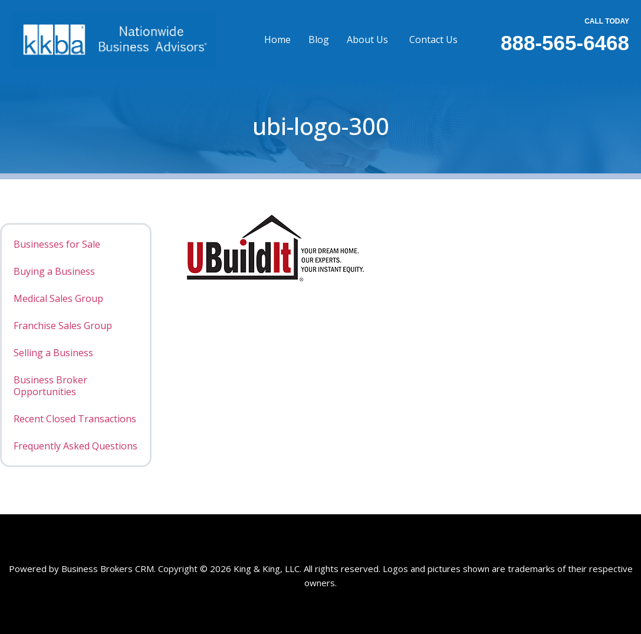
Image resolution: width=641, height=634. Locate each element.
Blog (318, 39)
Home (277, 39)
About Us (367, 39)
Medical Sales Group (58, 298)
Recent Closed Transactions (75, 418)
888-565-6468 (565, 42)
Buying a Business (54, 271)
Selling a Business (53, 352)
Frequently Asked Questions (75, 445)
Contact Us (433, 39)
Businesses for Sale (57, 244)
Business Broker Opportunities (50, 385)
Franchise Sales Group (63, 325)
